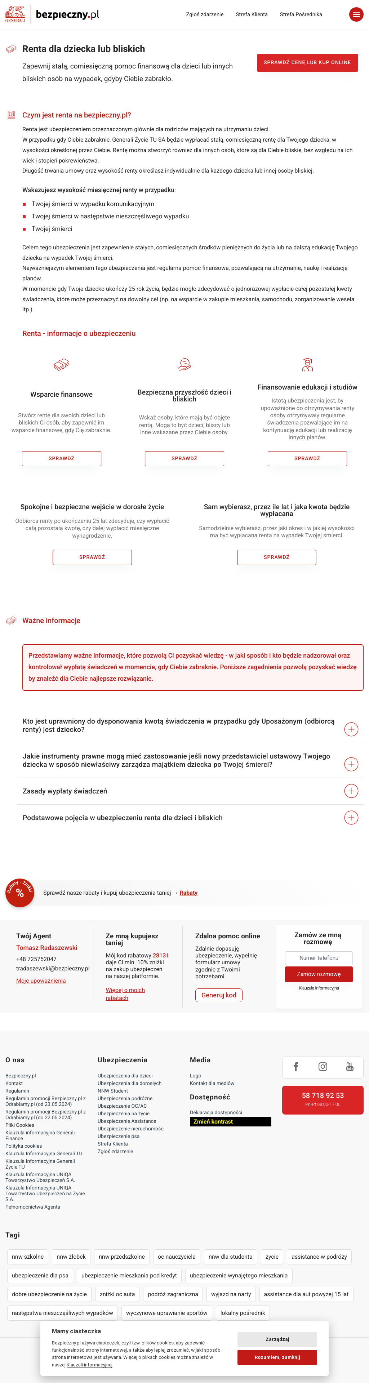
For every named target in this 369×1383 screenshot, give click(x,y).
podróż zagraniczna (173, 1294)
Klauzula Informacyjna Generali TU (43, 1154)
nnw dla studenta (231, 1256)
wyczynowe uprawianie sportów (167, 1312)
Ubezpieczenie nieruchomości (131, 1129)
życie (272, 1256)
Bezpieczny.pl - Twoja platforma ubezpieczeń (52, 14)
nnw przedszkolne (122, 1256)
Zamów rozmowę (319, 974)
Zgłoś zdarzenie (204, 14)
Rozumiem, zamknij (277, 1357)
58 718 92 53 (323, 1095)
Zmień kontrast (213, 1121)
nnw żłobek (71, 1256)
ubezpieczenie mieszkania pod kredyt (129, 1275)
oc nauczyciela (177, 1256)
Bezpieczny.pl (20, 1076)
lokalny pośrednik (243, 1312)
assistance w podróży (319, 1256)
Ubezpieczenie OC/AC (122, 1106)
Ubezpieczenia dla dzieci (125, 1076)
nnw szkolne (28, 1256)
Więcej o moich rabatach (125, 994)
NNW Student (113, 1091)
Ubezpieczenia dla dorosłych (129, 1083)
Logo (195, 1076)
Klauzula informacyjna (319, 988)
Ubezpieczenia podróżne (125, 1099)
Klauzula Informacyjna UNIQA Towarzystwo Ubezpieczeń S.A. (40, 1177)
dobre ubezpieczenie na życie (49, 1294)
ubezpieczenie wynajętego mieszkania (239, 1275)
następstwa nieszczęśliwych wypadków (62, 1312)
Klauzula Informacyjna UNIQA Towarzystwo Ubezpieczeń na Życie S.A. (45, 1193)
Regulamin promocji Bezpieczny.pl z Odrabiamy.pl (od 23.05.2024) (45, 1101)
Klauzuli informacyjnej (89, 1365)
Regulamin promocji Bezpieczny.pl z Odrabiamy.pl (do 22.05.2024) (45, 1115)
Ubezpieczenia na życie (124, 1114)
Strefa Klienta (252, 14)
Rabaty (189, 892)
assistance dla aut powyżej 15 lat (306, 1294)
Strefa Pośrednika (301, 14)
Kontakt (14, 1083)
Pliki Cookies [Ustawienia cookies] (19, 1125)
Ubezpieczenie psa (118, 1136)
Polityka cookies (23, 1146)
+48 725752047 (36, 959)
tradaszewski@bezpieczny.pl (50, 968)
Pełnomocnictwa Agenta (32, 1207)
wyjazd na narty (231, 1294)
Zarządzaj (277, 1339)
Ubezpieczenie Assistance (127, 1121)
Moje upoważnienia (41, 980)
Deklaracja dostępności (216, 1113)
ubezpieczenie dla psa (40, 1275)
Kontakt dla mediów (212, 1083)
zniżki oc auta (117, 1294)
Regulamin (17, 1091)
